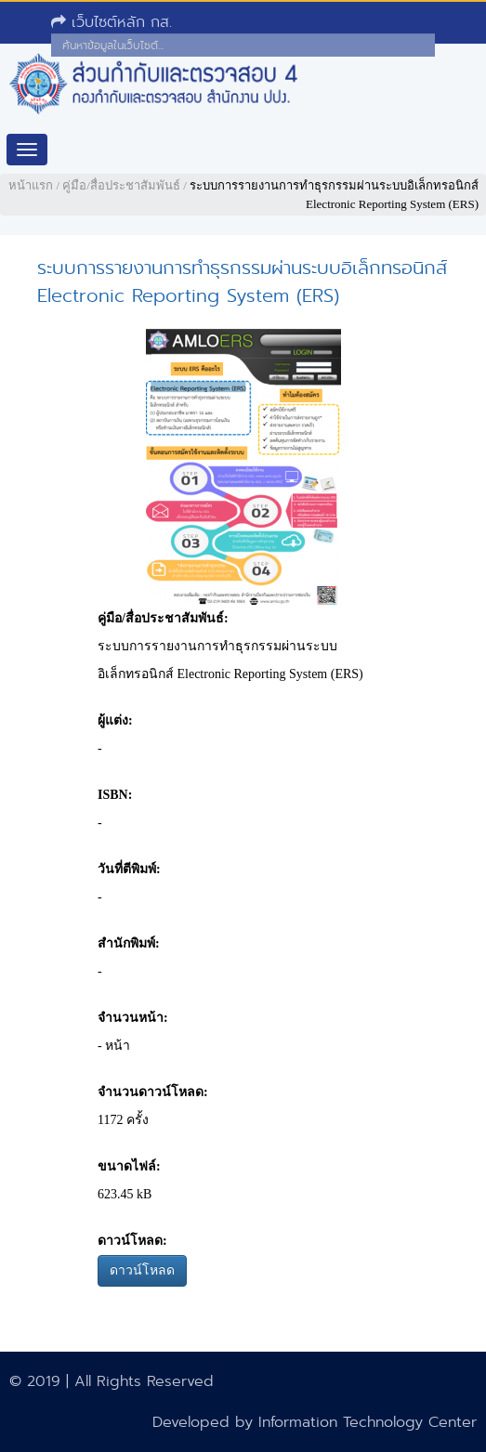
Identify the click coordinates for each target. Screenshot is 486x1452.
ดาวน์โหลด (142, 1270)
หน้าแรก (30, 185)
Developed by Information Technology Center (314, 1421)
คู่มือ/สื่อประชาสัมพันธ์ (121, 185)
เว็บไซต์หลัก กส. (111, 22)
